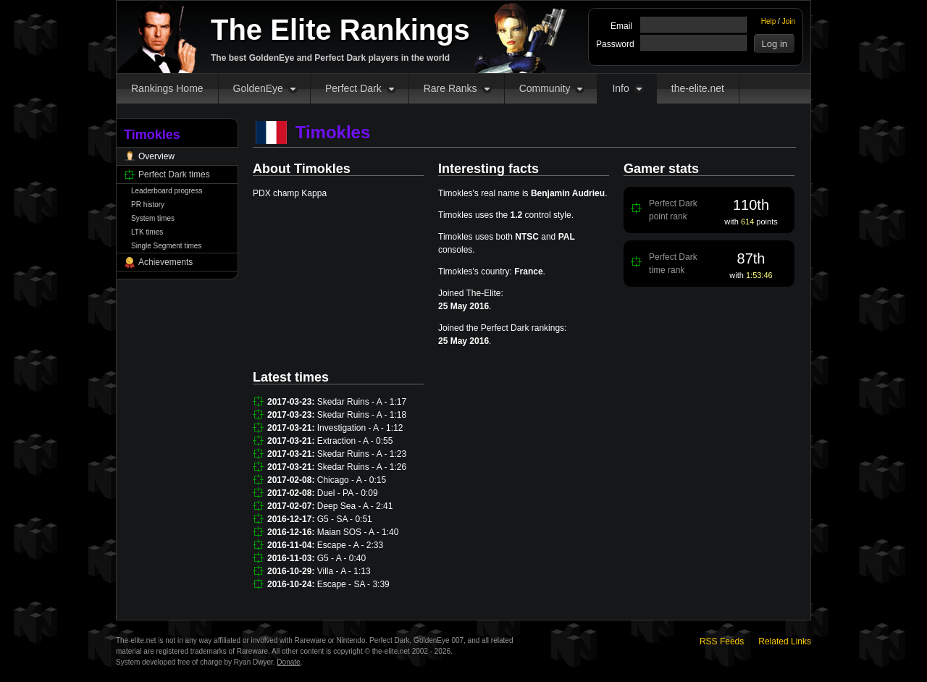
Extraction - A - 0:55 (355, 441)
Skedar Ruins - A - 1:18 (361, 415)
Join (788, 21)
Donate (288, 662)
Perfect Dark (353, 88)
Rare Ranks (450, 88)
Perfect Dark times (174, 174)
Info (620, 88)
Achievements (165, 262)
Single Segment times (166, 246)
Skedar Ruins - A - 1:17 (361, 402)
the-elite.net (697, 88)
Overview (156, 156)
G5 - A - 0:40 (341, 558)
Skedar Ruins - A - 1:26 (361, 467)
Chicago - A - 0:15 (351, 480)
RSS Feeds (722, 641)
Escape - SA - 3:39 (353, 584)
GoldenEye (258, 88)
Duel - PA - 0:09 (347, 493)
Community (545, 88)
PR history (147, 205)
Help (768, 21)
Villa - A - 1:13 (344, 571)
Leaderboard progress (166, 191)
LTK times (147, 232)
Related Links (784, 641)
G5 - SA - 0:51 (344, 519)
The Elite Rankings (340, 30)
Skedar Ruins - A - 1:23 (361, 454)
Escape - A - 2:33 (350, 545)
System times (153, 218)
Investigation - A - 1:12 (360, 428)
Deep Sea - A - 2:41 (355, 506)
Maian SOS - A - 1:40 (358, 532)
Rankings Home (167, 88)
